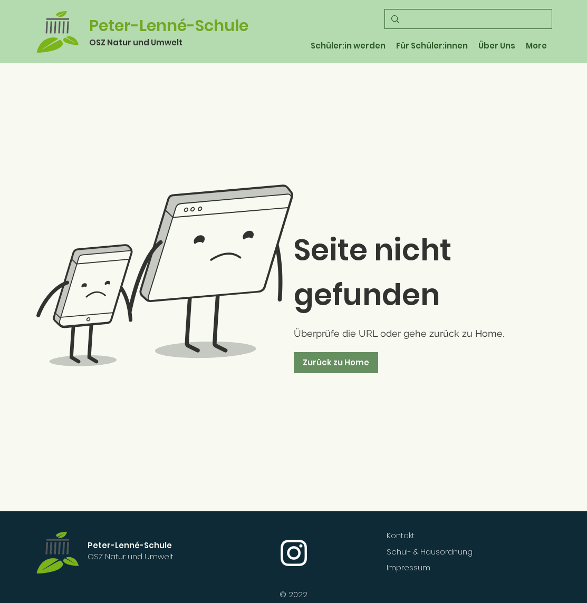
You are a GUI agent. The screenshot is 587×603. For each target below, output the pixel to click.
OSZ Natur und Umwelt (135, 42)
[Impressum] (436, 567)
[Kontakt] (436, 535)
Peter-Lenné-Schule (168, 26)
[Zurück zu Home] (336, 362)
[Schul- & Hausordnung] (449, 551)
